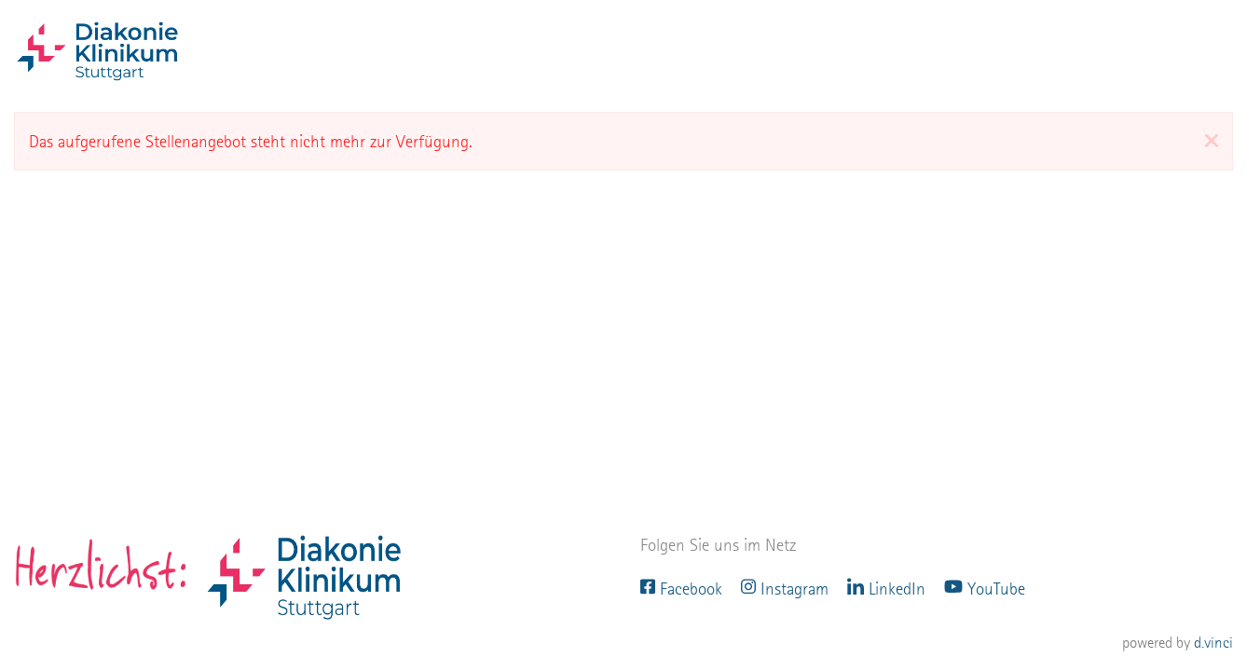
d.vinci (1213, 643)
